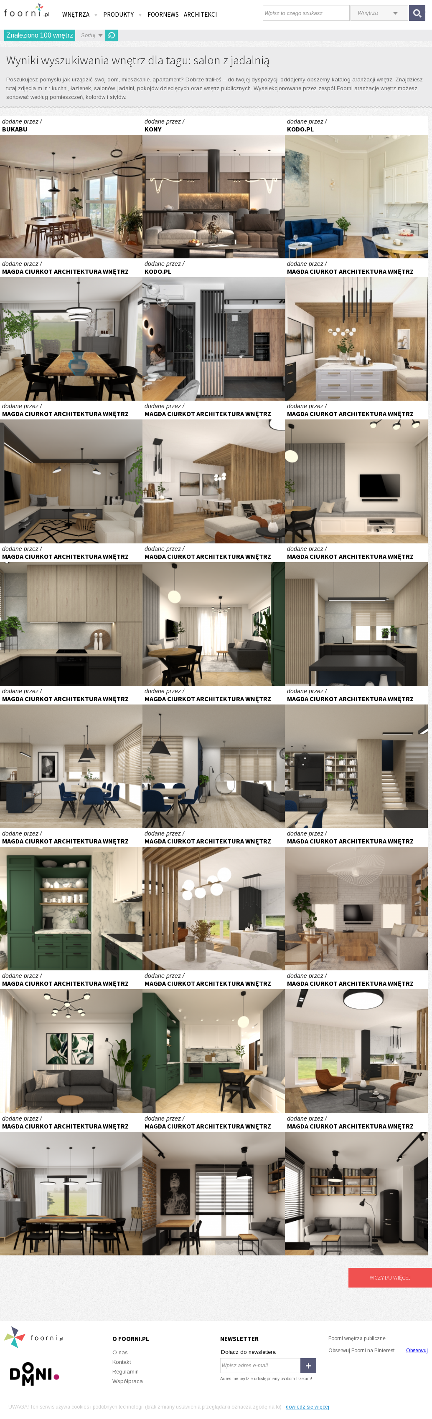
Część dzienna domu (71, 614)
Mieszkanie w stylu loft (213, 1184)
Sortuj (88, 35)
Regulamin (125, 1372)
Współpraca (127, 1381)
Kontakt (121, 1362)
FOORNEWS (163, 14)
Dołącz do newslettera (248, 1352)
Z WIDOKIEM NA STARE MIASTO (356, 187)
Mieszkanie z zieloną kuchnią (356, 472)
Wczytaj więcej (390, 1277)
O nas (120, 1352)
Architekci (200, 14)
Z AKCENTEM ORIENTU (213, 329)
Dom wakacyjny (356, 899)
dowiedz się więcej (307, 1407)
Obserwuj (417, 1350)
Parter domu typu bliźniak (356, 329)
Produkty (122, 14)
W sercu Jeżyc (71, 187)
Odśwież (111, 35)
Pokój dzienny (213, 187)
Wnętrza (80, 14)
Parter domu (71, 329)
